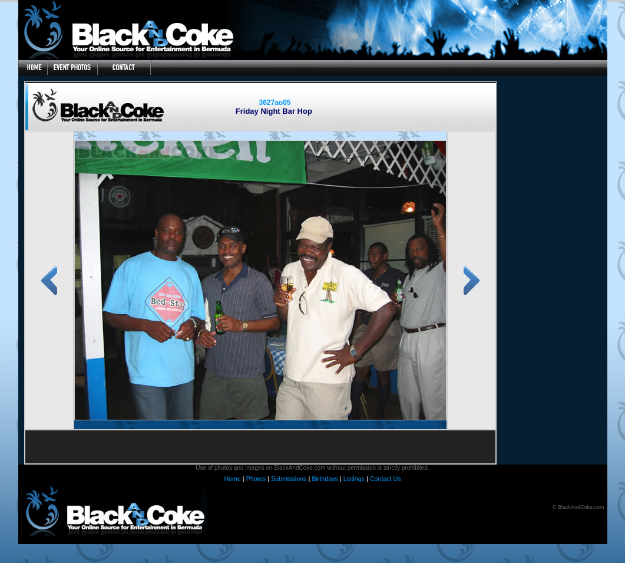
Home (232, 478)
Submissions (288, 478)
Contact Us (385, 478)
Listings (354, 478)
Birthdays (325, 478)
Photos (256, 478)
